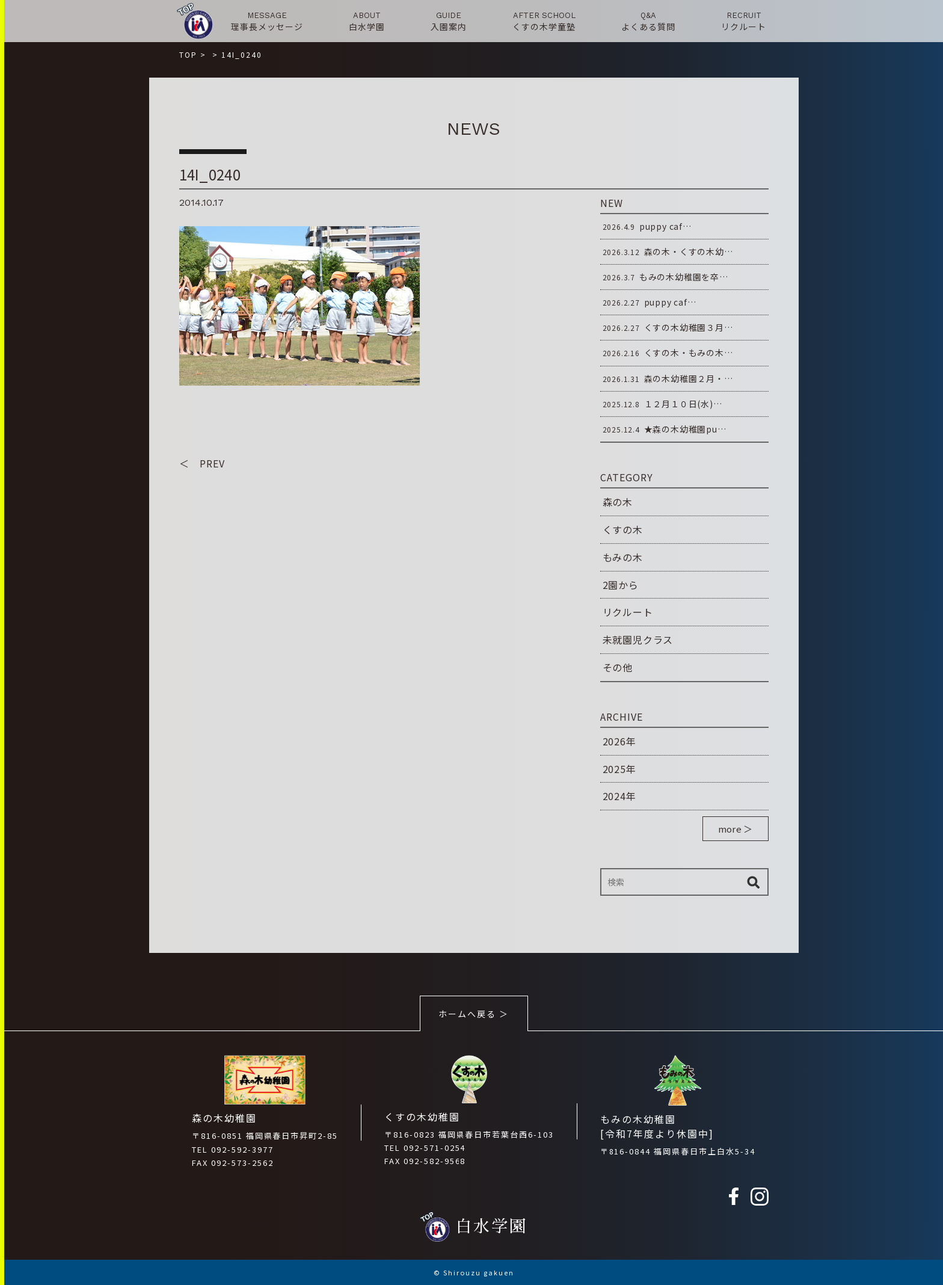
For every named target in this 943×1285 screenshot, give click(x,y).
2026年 (619, 741)
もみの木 (623, 557)
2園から (621, 585)
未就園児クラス (638, 639)
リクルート (628, 612)
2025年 (619, 769)
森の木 (618, 502)
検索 (754, 882)
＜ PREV (202, 464)
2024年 (619, 796)
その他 (618, 667)
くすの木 (623, 529)
